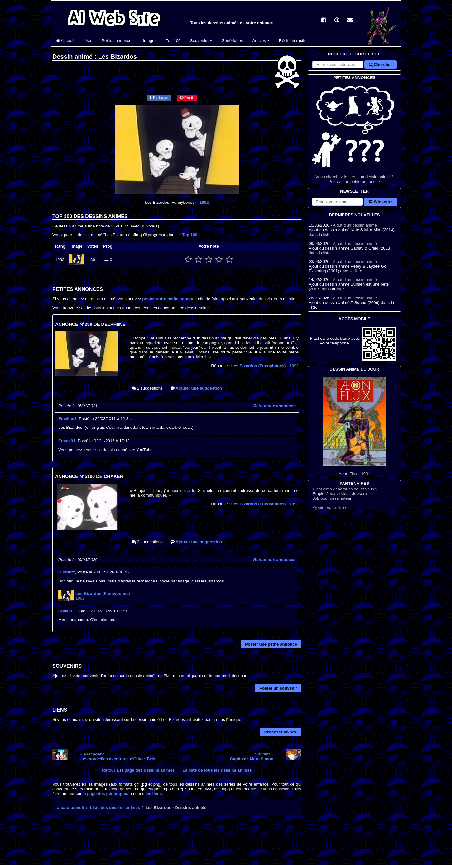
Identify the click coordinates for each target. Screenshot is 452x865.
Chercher (380, 64)
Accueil (65, 40)
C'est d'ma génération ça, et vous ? (345, 489)
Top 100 (173, 40)
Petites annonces (117, 40)
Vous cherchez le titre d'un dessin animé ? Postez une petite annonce (354, 132)
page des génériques (107, 793)
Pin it (187, 98)
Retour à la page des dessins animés (138, 770)
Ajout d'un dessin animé (355, 225)
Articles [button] (260, 40)
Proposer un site (280, 732)
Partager (159, 98)
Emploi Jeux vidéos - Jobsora (340, 493)
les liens (154, 793)
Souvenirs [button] (201, 40)
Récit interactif (292, 40)
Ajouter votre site (330, 507)
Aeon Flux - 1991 (354, 426)
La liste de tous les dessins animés (217, 770)
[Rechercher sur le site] (337, 64)
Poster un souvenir (278, 688)
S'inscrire (380, 201)
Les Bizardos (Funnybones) (265, 365)
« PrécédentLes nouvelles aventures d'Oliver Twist (118, 756)
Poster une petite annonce (271, 644)
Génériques (232, 40)
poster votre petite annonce (169, 299)
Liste (88, 40)
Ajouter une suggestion (196, 388)
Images (149, 40)
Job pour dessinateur (332, 498)
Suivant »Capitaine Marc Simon (251, 756)
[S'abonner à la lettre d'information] (337, 202)
